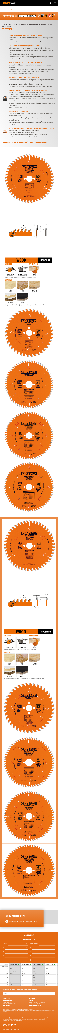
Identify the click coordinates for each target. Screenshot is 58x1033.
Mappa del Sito (19, 1020)
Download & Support (37, 1002)
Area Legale (7, 1002)
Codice (5, 944)
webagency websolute (11, 1029)
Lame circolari (13, 8)
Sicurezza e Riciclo (10, 1004)
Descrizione (34, 944)
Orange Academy (35, 1006)
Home (4, 8)
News (31, 1000)
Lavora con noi (34, 1004)
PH (3, 952)
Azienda (32, 998)
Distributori (7, 1000)
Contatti (6, 1006)
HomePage (6, 998)
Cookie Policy (13, 1020)
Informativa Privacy (6, 1020)
